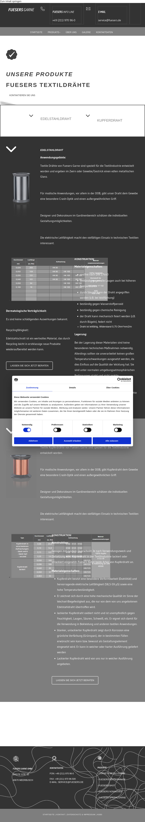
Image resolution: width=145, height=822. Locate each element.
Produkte (53, 32)
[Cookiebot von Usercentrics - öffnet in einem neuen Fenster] (119, 380)
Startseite (36, 32)
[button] (22, 95)
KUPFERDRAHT (109, 120)
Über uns (71, 32)
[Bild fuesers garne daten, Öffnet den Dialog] (59, 300)
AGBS (99, 815)
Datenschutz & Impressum (81, 815)
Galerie (86, 32)
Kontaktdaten (104, 32)
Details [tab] (72, 387)
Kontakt (60, 815)
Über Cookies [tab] (112, 387)
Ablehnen (33, 440)
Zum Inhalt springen (10, 1)
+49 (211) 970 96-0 (64, 20)
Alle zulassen (111, 440)
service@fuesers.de (109, 20)
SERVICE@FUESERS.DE (70, 782)
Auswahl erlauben (72, 440)
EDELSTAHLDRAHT (55, 119)
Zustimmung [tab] (32, 387)
